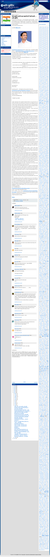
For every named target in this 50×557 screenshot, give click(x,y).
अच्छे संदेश (45, 162)
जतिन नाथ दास (40, 260)
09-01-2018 (40, 51)
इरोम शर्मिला (42, 190)
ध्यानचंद (44, 307)
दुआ (44, 298)
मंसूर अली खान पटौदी (45, 383)
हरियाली (40, 534)
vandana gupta (17, 285)
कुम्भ (45, 221)
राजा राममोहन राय (41, 420)
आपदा (39, 185)
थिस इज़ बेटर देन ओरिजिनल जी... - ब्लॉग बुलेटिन (21, 436)
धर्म (44, 306)
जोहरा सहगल (40, 272)
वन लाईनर (46, 445)
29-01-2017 (45, 135)
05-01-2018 (46, 38)
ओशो (43, 205)
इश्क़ (40, 191)
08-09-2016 (42, 50)
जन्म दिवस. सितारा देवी (44, 262)
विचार (42, 450)
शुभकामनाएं (40, 494)
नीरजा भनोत (45, 314)
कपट (39, 208)
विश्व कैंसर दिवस (45, 459)
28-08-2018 (43, 134)
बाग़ (42, 354)
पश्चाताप (44, 323)
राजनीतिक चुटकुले (46, 419)
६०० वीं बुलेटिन (46, 147)
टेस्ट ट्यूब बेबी (42, 277)
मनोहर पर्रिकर (45, 387)
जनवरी (15, 437)
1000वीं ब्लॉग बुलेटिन (45, 58)
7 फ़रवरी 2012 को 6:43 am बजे (18, 340)
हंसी (46, 532)
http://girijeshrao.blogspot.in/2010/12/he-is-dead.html (21, 90)
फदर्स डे (41, 346)
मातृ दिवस (43, 396)
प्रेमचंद (45, 342)
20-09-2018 (46, 97)
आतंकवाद (47, 182)
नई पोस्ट (13, 382)
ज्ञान (45, 272)
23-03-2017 (41, 112)
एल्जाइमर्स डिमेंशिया (46, 200)
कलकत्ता (40, 211)
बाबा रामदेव (43, 355)
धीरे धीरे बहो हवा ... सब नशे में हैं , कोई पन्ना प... (20, 435)
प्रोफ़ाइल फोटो (41, 344)
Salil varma (47, 548)
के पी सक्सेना (45, 223)
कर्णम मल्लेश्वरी (47, 209)
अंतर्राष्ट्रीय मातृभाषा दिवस (45, 159)
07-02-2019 (44, 45)
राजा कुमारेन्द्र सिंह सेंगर (4, 41)
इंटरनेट (42, 188)
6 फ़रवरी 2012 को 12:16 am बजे (18, 210)
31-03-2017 (42, 142)
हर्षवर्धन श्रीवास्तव (45, 535)
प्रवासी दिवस (44, 340)
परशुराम (41, 322)
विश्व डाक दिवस (46, 461)
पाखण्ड (47, 327)
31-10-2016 (44, 143)
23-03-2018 (45, 112)
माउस (39, 395)
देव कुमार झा (2, 38)
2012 (14, 392)
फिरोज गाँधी (46, 347)
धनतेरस (43, 305)
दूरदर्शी (44, 300)
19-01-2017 (41, 91)
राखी (46, 417)
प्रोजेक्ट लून (47, 343)
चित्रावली (48, 252)
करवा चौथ (43, 209)
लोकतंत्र (40, 443)
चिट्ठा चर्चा (42, 252)
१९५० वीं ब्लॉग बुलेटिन (46, 94)
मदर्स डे (47, 385)
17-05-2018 (46, 83)
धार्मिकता (47, 306)
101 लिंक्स (44, 59)
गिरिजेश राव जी (26, 52)
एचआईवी (41, 199)
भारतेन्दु (40, 380)
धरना (42, 306)
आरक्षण (47, 186)
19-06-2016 (47, 92)
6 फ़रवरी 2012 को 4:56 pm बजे (18, 310)
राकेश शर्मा (44, 417)
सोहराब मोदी (45, 526)
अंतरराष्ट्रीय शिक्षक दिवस (45, 156)
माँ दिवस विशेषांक (46, 394)
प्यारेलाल (45, 337)
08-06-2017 (40, 49)
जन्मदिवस (44, 263)
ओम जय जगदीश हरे (44, 203)
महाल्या (40, 392)
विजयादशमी (46, 451)
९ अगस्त (40, 152)
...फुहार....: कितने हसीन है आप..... (19, 219)
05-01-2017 (42, 38)
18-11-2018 (46, 89)
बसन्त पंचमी (46, 353)
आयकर (40, 186)
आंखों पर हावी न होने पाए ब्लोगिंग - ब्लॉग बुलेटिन (21, 412)
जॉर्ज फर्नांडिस (46, 271)
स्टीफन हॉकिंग (41, 527)
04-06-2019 (46, 36)
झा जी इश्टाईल (44, 274)
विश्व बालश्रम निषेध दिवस (44, 470)
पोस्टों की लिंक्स (45, 336)
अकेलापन (48, 160)
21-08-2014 (44, 105)
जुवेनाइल (43, 271)
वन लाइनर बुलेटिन (42, 445)
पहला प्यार (41, 324)
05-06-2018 (42, 40)
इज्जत (44, 189)
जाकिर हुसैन (44, 268)
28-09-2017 (47, 134)
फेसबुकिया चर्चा (47, 348)
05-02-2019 (40, 39)
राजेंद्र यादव (45, 420)
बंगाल (47, 349)
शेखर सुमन (45, 494)
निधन (47, 312)
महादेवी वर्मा (42, 390)
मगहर (43, 384)
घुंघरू (40, 248)
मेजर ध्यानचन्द (40, 402)
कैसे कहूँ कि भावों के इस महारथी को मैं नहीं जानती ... (21, 430)
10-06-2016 (44, 56)
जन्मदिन (40, 263)
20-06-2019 (40, 96)
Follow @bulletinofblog (42, 24)
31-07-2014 (46, 142)
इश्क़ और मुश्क (43, 191)
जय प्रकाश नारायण (43, 265)
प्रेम (39, 342)
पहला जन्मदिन (47, 323)
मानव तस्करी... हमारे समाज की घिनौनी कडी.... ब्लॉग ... (22, 431)
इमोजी (39, 190)
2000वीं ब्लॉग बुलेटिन (45, 98)
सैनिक (40, 524)
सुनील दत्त (44, 519)
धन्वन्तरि (41, 306)
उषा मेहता (40, 194)
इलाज (45, 190)
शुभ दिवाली (46, 493)
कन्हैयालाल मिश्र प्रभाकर (45, 207)
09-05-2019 (46, 52)
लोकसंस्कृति (40, 444)
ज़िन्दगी (42, 269)
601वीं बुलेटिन (40, 148)
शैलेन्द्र (45, 495)
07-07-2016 (46, 46)
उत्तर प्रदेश (48, 192)
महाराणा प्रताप (40, 391)
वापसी (39, 448)
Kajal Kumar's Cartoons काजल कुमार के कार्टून (22, 335)
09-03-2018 (42, 52)
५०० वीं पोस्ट (43, 146)
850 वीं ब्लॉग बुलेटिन (46, 151)
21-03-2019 (46, 104)
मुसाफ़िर (44, 401)
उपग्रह (47, 193)
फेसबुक (43, 348)
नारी (39, 312)
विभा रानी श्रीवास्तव (17, 224)
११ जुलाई (42, 60)
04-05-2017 (42, 36)
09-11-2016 (46, 54)
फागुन (39, 347)
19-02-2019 (45, 91)
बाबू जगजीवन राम (47, 355)
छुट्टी (42, 257)
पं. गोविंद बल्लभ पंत (42, 317)
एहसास (40, 201)
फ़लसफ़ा (43, 346)
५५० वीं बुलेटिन (41, 147)
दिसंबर (15, 393)
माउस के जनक (43, 395)
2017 (14, 387)
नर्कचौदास (48, 309)
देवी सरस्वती (43, 302)
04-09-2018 (44, 37)
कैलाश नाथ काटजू (46, 227)
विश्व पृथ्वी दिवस (45, 467)
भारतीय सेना (40, 378)
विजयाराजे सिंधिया (41, 452)
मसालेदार (47, 388)
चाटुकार (40, 251)
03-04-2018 (44, 33)
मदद (39, 385)
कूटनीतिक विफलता (46, 222)
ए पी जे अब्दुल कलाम (44, 196)
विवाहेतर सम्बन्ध (47, 453)
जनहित (43, 261)
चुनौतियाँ (43, 255)
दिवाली (42, 297)
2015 (14, 389)
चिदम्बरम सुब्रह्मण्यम (42, 253)
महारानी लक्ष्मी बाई (45, 391)
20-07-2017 (44, 96)
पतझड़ (39, 320)
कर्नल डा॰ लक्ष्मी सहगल (45, 210)
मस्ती (42, 389)
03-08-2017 (46, 34)
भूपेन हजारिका (44, 381)
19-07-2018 (41, 93)
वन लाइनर (47, 444)
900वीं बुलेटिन (43, 152)
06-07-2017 (40, 43)
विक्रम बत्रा (45, 449)
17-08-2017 (44, 84)
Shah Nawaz (17, 234)
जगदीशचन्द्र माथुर (43, 259)
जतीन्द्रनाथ (44, 260)
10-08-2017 (42, 57)
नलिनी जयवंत (43, 310)
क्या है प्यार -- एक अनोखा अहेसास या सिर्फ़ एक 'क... (21, 421)
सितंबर (15, 397)
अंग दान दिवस (47, 152)
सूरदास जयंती (42, 523)
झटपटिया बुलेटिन (46, 273)
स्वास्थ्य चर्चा (43, 532)
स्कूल (48, 526)
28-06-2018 (41, 133)
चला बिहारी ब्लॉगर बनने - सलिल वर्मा (5, 37)
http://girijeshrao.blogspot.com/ (17, 49)
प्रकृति (46, 338)
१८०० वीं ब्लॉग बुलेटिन (41, 90)
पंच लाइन (46, 317)
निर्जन (39, 313)
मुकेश (39, 401)
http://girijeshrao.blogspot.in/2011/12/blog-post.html (21, 188)
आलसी (43, 187)
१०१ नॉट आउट (40, 59)
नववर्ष (39, 311)
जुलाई (15, 399)
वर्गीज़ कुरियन (43, 446)
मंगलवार (40, 383)
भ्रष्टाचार (42, 382)
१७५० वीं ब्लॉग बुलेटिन (44, 86)
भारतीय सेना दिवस (46, 378)
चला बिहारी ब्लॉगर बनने (18, 292)
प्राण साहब (44, 341)
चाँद (47, 250)
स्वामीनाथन (40, 532)
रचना (15, 248)
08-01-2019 (46, 48)
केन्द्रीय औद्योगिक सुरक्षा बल (45, 225)
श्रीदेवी (39, 499)
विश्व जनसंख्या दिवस (45, 460)
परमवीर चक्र (42, 321)
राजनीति (41, 419)
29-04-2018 (47, 136)
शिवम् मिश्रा (2, 43)
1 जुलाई (40, 55)
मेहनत (47, 404)
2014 (14, 390)
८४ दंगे (42, 151)
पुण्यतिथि (45, 330)
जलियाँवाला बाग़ (41, 267)
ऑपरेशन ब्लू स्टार (43, 201)
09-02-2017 (44, 51)
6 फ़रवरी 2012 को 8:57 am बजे (18, 252)
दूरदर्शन (42, 300)
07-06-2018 (42, 46)
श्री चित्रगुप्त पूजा (45, 497)
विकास (42, 449)
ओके (40, 202)
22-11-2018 (44, 109)
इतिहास (47, 189)
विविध (40, 454)
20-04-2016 (46, 95)
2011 (14, 438)
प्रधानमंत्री (47, 339)
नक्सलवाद (41, 308)
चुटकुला (48, 253)
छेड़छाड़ (45, 257)
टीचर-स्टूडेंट (44, 276)
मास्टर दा (46, 398)
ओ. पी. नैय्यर (47, 201)
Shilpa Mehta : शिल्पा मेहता (19, 269)
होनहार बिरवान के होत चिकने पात (19, 423)
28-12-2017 (41, 135)
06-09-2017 (42, 44)
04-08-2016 (40, 37)
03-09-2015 (40, 35)
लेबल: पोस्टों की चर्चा (45, 442)
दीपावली (42, 298)
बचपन (40, 350)
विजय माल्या (43, 451)
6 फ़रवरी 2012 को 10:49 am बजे (18, 275)
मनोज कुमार (47, 386)
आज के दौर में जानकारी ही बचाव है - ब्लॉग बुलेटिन (21, 416)
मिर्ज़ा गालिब (43, 399)
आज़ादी (44, 182)
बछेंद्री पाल (45, 350)
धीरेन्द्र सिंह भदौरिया (17, 213)
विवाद (43, 453)
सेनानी (45, 523)
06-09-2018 (46, 44)
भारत (43, 376)
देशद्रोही (42, 303)
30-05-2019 (41, 139)
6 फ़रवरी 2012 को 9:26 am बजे (18, 266)
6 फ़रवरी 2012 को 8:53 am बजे (18, 238)
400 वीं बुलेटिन (47, 144)
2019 (14, 385)
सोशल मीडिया (41, 526)
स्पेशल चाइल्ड (43, 529)
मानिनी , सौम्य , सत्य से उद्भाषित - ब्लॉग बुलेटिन (20, 406)
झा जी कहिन (44, 275)
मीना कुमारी (44, 400)
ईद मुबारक (42, 192)
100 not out (40, 58)
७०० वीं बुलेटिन (45, 149)
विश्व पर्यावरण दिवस (44, 465)
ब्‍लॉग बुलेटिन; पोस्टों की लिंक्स (44, 368)
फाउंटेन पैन (47, 346)
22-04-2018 (46, 108)
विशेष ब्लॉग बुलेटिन (43, 455)
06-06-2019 (46, 42)
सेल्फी (48, 523)
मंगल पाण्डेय (46, 382)
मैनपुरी (39, 406)
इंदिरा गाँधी (47, 188)
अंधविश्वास (40, 160)
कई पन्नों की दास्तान (17, 428)
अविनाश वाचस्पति (17, 205)
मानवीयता (43, 397)
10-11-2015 (46, 57)
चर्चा (41, 250)
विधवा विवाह (45, 452)
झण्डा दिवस (40, 274)
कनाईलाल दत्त (40, 207)
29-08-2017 (45, 137)
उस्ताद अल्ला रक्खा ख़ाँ (44, 194)
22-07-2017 (40, 109)
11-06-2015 (41, 62)
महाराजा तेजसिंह (46, 390)
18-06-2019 (44, 88)
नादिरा (42, 311)
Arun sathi (16, 278)
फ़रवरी (15, 405)
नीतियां (42, 314)
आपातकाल (43, 185)
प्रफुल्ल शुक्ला (40, 340)
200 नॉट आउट (40, 98)
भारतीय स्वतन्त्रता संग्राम (41, 379)
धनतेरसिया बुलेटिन (47, 305)
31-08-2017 (40, 143)
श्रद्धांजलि (45, 496)
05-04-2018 (44, 39)
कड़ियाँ (46, 206)
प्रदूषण (44, 339)
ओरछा (45, 204)
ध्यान (41, 307)
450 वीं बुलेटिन (41, 145)
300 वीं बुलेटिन (41, 141)
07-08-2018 (44, 47)
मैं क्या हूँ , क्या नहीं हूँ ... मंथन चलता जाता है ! (20, 424)
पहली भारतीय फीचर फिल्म (46, 324)
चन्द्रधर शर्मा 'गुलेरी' (46, 248)
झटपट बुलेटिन (41, 273)
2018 (14, 386)
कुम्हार (48, 221)
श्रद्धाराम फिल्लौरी (41, 497)
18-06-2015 (40, 88)
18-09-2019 (42, 89)
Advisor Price (28, 554)
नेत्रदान (48, 315)
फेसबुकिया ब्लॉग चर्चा (42, 349)
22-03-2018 (42, 108)
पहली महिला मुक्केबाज (42, 325)
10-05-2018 (40, 56)
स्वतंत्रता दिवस (46, 530)
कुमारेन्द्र (40, 221)
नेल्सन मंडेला (41, 316)
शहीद (39, 487)
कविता (44, 213)
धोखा (39, 307)
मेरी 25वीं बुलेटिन (46, 403)
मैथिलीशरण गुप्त (46, 405)
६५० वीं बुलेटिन (47, 148)
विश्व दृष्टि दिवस (45, 464)
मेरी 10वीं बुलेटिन (41, 403)
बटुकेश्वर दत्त (43, 351)
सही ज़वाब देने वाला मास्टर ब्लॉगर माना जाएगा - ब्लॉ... (21, 415)
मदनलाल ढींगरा (42, 385)
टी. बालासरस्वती (40, 276)
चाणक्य (42, 251)
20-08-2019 (42, 97)
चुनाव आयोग (46, 254)
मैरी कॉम (42, 406)
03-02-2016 (40, 33)
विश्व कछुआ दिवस (44, 458)
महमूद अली (45, 389)
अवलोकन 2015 (42, 176)
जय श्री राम (47, 265)
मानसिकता (46, 397)
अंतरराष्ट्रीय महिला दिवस (46, 153)
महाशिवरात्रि (46, 392)
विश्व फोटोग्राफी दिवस (41, 469)
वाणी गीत (2, 42)
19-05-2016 (43, 92)
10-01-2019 (46, 55)
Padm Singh (17, 328)
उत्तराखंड (41, 193)
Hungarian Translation (38, 554)
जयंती (43, 266)
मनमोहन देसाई (43, 386)
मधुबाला (40, 386)
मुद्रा (41, 401)
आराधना (40, 187)
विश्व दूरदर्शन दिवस (44, 463)
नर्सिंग (40, 310)
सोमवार (48, 525)
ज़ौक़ (43, 272)
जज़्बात (47, 259)
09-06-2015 (40, 53)
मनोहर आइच (41, 387)
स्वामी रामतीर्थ (40, 531)
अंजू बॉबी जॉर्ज (41, 153)
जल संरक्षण (47, 266)
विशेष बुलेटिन (47, 454)
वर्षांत (39, 447)
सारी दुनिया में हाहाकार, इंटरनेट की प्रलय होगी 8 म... (21, 407)
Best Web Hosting (32, 554)
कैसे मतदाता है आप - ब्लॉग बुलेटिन (19, 413)
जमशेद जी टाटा (41, 264)
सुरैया (45, 521)
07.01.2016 (42, 48)
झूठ (47, 275)
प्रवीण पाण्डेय (16, 240)
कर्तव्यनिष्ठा (41, 210)
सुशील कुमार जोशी (44, 522)
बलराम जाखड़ (43, 352)
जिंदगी (47, 268)
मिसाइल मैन (40, 400)
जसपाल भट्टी (40, 268)
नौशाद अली (45, 316)
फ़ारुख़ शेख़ (43, 347)
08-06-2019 (44, 49)
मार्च (15, 404)
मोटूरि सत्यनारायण (46, 406)
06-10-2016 (40, 45)
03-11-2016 (44, 35)
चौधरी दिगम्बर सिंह (41, 256)
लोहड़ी (43, 444)
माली (43, 398)
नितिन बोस (44, 312)
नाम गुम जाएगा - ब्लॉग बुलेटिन (18, 408)
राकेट (41, 417)
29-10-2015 (43, 138)
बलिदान (40, 353)
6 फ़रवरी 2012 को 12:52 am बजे (18, 221)
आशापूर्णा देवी (46, 187)
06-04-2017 (42, 42)
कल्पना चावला (44, 211)
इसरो (48, 191)
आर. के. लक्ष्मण (43, 186)
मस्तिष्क (40, 389)
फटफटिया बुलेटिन (47, 345)
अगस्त (15, 398)
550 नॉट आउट (47, 146)
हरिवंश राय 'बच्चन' (44, 534)
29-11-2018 (47, 138)
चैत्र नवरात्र (47, 255)
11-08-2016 (45, 62)
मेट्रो (43, 402)
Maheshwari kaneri (18, 313)
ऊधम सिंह (44, 195)
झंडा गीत (48, 272)
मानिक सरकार (40, 398)
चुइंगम (45, 253)
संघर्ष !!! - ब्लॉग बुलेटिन (17, 432)
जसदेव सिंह (46, 267)
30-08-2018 (43, 140)
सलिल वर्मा (41, 511)
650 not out (41, 149)
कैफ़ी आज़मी (41, 227)
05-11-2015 (44, 41)
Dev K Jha (16, 261)
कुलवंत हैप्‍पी (41, 222)
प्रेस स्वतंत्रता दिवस (43, 343)
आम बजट (47, 185)
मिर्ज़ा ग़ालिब (46, 399)
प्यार (42, 337)
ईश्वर (45, 192)
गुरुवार (43, 241)
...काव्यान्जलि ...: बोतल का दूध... (19, 218)
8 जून (44, 150)
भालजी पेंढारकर (43, 380)
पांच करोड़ (40, 327)
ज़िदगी (39, 269)
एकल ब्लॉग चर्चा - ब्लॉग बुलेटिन (19, 201)
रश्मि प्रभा (13, 197)
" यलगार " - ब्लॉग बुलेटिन (17, 422)
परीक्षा (43, 322)
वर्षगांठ (47, 446)
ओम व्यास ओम (42, 204)
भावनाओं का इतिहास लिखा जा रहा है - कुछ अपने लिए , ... (22, 411)
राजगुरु (45, 418)
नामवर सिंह (47, 311)
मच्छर (45, 384)
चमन (39, 250)
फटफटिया (43, 345)
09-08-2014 (44, 53)
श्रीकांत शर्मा (43, 498)
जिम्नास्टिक (45, 269)
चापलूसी (45, 251)
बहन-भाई (40, 354)
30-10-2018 (47, 140)
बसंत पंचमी (43, 353)
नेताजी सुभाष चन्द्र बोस (43, 315)
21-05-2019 (40, 105)
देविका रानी (40, 302)
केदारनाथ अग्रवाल (44, 224)
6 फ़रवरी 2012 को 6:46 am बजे (18, 231)
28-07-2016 (45, 133)
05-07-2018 (46, 40)
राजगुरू (48, 418)
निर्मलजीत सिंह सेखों (44, 313)
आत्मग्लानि (44, 183)
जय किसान (45, 264)
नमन (41, 309)
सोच (47, 524)
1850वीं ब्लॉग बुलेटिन (46, 90)
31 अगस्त (45, 141)
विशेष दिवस (43, 454)
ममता (44, 388)
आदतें (47, 183)
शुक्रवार (43, 493)
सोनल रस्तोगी (40, 525)
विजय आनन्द (45, 450)
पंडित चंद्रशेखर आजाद (43, 318)
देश (46, 302)
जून (15, 400)
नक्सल (48, 307)
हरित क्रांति (47, 533)
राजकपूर (42, 418)
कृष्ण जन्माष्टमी (40, 223)
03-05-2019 (42, 34)
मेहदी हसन (44, 404)
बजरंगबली (40, 351)
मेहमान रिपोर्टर (40, 405)
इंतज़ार (44, 188)
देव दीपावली (43, 301)
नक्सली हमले (44, 308)
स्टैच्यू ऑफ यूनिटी (46, 527)
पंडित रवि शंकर (46, 319)
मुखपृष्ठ (3, 1)
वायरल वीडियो (43, 448)
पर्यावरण (47, 322)
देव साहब (47, 301)
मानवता (40, 397)
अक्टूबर (16, 396)
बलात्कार (47, 352)
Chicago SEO (23, 554)
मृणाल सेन (47, 401)
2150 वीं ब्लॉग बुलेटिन (44, 107)
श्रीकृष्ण (47, 498)
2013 (14, 391)
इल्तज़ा (48, 190)
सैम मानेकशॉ (44, 524)
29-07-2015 (41, 137)
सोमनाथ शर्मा (44, 525)
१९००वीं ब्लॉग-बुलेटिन (41, 94)
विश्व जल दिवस (41, 461)
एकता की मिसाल (43, 197)
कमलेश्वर (45, 208)
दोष (44, 304)
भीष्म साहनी (40, 381)
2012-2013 (40, 99)
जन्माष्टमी (48, 263)
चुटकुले (40, 254)
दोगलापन (42, 304)
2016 (14, 388)
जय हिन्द (41, 266)
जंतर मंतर (45, 258)
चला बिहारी (44, 250)
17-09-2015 (43, 85)
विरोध (41, 453)
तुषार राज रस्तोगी (41, 291)
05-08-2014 (40, 41)
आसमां (40, 188)
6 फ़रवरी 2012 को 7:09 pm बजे (18, 317)
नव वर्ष (47, 310)
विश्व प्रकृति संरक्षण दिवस (45, 468)
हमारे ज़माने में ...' (16, 420)
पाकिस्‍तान (44, 327)
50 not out (45, 145)
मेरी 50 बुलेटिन (40, 404)
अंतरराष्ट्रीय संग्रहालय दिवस (41, 157)
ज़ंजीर (42, 258)
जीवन (42, 270)
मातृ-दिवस (47, 396)
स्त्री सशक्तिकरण (44, 528)
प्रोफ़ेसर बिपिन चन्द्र (46, 344)
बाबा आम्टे (45, 354)
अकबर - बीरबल (44, 160)
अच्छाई (42, 162)
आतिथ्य (41, 183)
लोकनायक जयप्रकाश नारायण (45, 443)
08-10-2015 (46, 50)
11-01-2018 (45, 60)
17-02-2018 (42, 83)
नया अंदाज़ (44, 309)
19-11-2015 (46, 93)
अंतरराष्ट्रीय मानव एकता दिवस (43, 154)
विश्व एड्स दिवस (45, 456)
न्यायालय (48, 316)
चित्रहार (45, 252)
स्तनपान (40, 528)
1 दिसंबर (43, 55)
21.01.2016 (43, 106)
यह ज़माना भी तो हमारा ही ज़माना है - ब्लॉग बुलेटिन (21, 414)
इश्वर (46, 191)
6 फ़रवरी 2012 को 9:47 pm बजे (18, 332)
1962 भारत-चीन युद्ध (42, 95)
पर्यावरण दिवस (40, 323)
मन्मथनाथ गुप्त (41, 388)
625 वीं (44, 148)
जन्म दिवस (47, 261)
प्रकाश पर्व (43, 338)
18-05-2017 (46, 87)
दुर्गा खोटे (47, 298)
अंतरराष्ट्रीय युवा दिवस (41, 155)
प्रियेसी (47, 341)
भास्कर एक (47, 380)
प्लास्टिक (40, 345)
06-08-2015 (44, 43)
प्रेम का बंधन (42, 342)
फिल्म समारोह (40, 348)
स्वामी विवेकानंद (45, 531)
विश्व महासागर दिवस (45, 471)
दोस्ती (46, 304)
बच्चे (42, 350)
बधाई (46, 351)
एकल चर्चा (47, 197)
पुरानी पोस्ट (35, 382)
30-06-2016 (45, 139)
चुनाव (43, 254)
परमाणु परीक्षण (47, 321)
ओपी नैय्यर (40, 203)
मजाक (47, 384)
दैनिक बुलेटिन (45, 303)
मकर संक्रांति (40, 384)
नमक (39, 309)
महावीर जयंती (43, 392)
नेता (48, 314)
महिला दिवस (44, 393)
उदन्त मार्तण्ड (44, 193)
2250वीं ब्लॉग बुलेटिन (45, 110)
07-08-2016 (40, 47)
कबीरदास (42, 208)
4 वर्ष (43, 144)
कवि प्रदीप (45, 212)
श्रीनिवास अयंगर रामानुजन (45, 499)
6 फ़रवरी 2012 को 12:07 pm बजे (18, 289)
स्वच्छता (42, 530)
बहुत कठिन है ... (16, 427)
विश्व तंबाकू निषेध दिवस (41, 462)
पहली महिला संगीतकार (45, 326)
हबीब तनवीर (43, 533)
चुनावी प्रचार (40, 255)
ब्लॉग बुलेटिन (8, 5)
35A (41, 144)
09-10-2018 (42, 54)
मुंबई (47, 400)
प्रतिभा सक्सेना (17, 304)
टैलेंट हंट (45, 277)
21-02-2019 (42, 104)
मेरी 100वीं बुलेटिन (47, 402)
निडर (41, 312)
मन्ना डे (48, 387)
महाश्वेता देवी (40, 393)
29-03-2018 (43, 136)
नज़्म (47, 308)
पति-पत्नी (43, 320)
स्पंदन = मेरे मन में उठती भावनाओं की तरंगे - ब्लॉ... (21, 429)
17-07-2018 (40, 84)
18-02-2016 (42, 87)
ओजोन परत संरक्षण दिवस (45, 202)
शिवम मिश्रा (47, 490)
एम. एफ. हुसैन (45, 199)
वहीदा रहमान (43, 447)
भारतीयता (47, 379)
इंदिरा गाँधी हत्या (41, 189)
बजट (47, 350)
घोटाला (42, 248)
